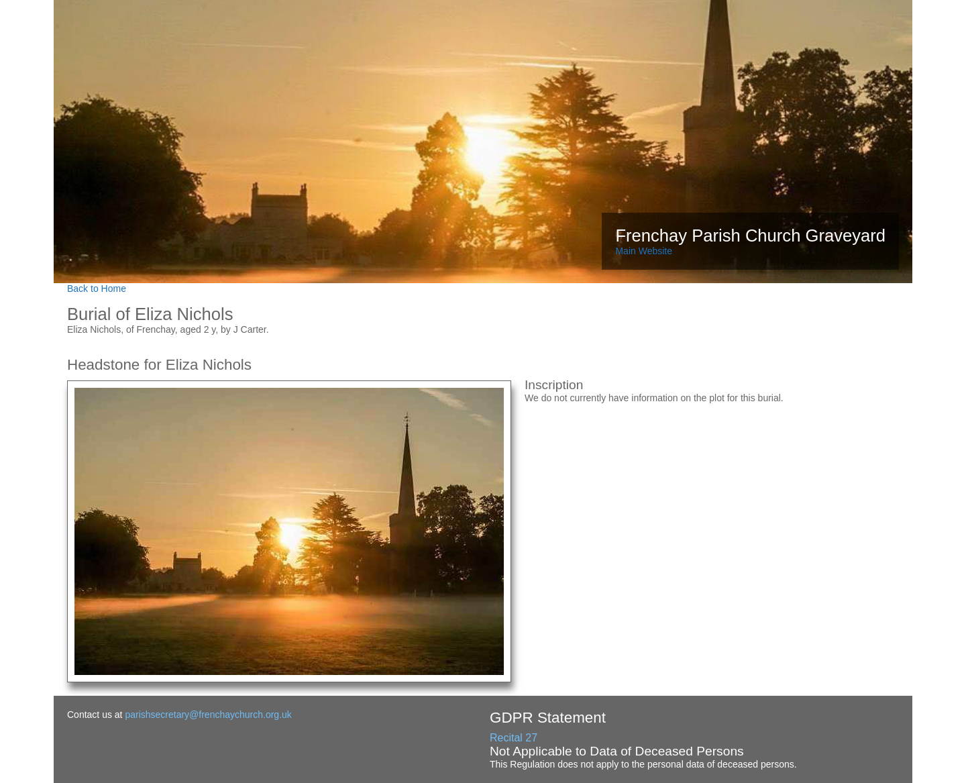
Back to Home (96, 288)
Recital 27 (513, 737)
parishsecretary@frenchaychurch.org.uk (208, 714)
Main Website (643, 251)
